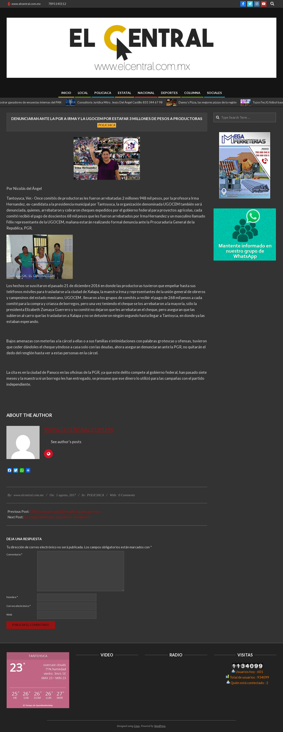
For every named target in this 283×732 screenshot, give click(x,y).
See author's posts (66, 441)
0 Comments (127, 495)
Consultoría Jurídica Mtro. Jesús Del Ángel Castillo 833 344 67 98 (122, 102)
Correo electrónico (18, 606)
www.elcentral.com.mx (78, 429)
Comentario (14, 554)
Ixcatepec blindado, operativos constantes (57, 517)
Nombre (12, 597)
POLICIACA (106, 125)
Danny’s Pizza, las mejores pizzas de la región (210, 102)
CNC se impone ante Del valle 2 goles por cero (65, 511)
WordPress (159, 726)
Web (9, 614)
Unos (137, 726)
